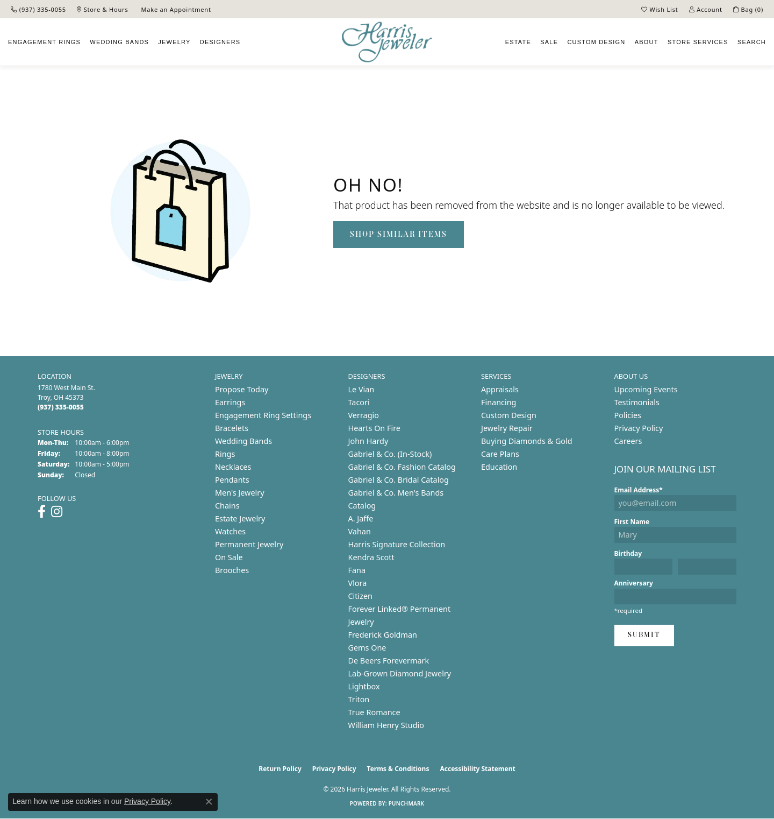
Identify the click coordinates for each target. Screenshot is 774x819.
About (646, 42)
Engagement (44, 42)
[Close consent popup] (209, 802)
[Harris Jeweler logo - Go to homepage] (387, 42)
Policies (627, 415)
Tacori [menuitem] (359, 402)
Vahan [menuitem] (359, 531)
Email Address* (638, 490)
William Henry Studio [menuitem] (386, 725)
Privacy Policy (638, 428)
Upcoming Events (646, 389)
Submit (644, 635)
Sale (549, 42)
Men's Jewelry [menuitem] (239, 493)
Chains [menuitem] (227, 505)
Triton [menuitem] (359, 699)
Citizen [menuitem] (360, 596)
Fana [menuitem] (357, 570)
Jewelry (174, 42)
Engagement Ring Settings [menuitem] (263, 415)
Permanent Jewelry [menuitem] (249, 544)
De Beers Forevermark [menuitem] (388, 660)
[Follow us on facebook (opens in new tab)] (42, 511)
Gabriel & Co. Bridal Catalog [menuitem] (398, 480)
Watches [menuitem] (230, 531)
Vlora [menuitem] (357, 583)
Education (499, 467)
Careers (628, 441)
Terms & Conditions (398, 768)
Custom (596, 42)
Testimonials (637, 402)
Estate (518, 42)
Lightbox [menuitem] (364, 686)
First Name (632, 521)
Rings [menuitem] (225, 454)
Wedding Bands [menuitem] (243, 441)
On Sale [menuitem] (229, 557)
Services (698, 42)
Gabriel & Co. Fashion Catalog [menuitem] (402, 467)
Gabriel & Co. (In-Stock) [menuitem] (390, 454)
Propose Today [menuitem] (241, 389)
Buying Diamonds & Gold (526, 441)
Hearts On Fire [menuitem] (374, 428)
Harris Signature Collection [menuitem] (397, 544)
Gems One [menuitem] (367, 648)
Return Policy (280, 768)
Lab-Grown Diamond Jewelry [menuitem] (400, 673)
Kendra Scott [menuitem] (371, 557)
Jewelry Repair (507, 428)
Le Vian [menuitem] (361, 389)
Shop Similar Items (398, 234)
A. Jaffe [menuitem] (361, 518)
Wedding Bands (119, 42)
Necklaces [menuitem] (233, 467)
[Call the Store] (61, 407)
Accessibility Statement (477, 768)
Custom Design (508, 415)
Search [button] (751, 42)
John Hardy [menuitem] (368, 441)
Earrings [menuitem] (230, 402)
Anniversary (633, 583)
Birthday (628, 553)
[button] (659, 9)
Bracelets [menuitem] (231, 428)
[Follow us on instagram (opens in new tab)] (56, 511)
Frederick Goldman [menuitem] (382, 635)
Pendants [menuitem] (232, 480)
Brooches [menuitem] (232, 570)
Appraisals (500, 389)
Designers (220, 42)
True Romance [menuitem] (374, 712)
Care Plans (500, 454)
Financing (498, 402)
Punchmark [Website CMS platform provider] (407, 803)
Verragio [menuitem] (363, 415)
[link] (38, 9)
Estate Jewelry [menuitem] (240, 518)
